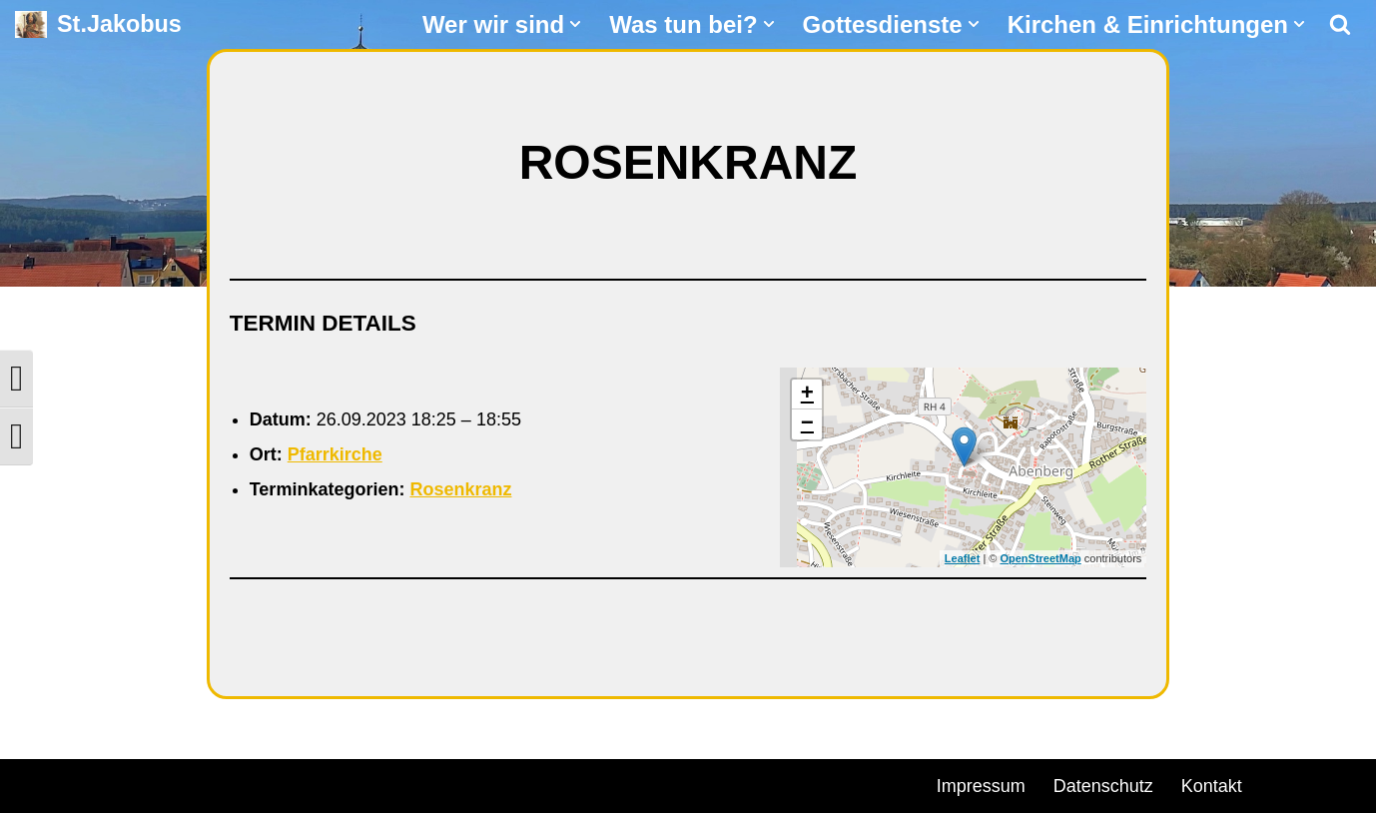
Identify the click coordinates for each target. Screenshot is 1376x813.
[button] (575, 24)
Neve (36, 783)
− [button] (807, 424)
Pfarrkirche (335, 454)
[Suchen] (1340, 24)
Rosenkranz (460, 489)
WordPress (242, 783)
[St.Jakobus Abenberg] (98, 24)
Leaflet (962, 558)
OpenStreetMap (1040, 558)
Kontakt (1211, 786)
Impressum (981, 786)
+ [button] (807, 394)
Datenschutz (1103, 786)
